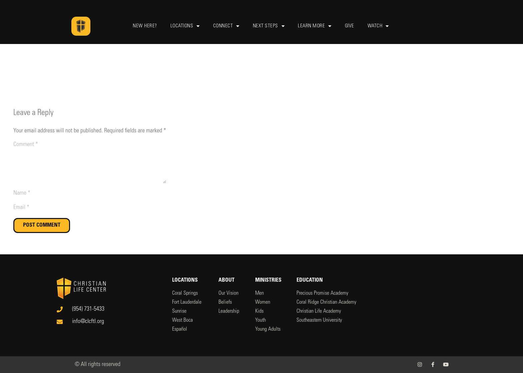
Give (349, 26)
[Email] (89, 208)
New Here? (145, 26)
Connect (226, 26)
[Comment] (89, 162)
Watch (378, 26)
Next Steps (269, 26)
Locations (185, 26)
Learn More (315, 26)
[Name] (89, 193)
